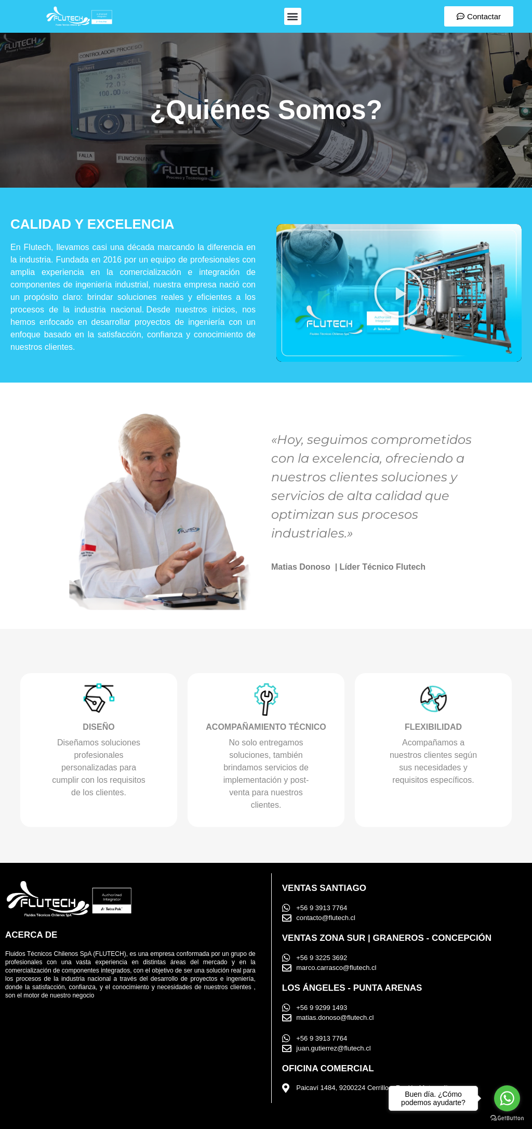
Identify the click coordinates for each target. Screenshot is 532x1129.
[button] (292, 16)
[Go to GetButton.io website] (507, 1118)
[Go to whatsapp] (507, 1098)
